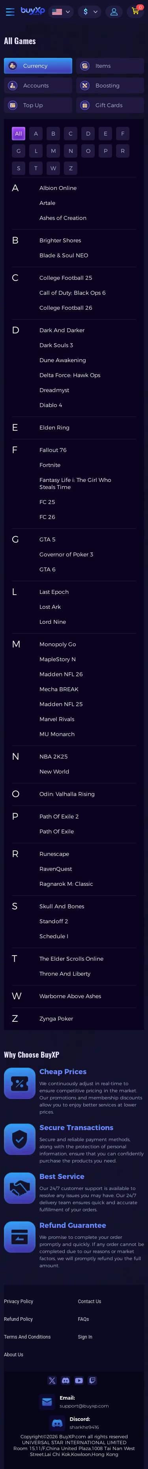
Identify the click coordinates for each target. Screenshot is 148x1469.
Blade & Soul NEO (63, 255)
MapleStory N (57, 659)
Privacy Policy (18, 1301)
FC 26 (47, 517)
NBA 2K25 (53, 756)
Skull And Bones (61, 906)
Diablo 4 (50, 405)
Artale (47, 202)
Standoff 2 (53, 921)
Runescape (54, 853)
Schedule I (53, 936)
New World (54, 771)
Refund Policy (18, 1319)
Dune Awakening (62, 360)
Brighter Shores (60, 240)
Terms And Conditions (27, 1337)
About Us (13, 1354)
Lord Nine (52, 621)
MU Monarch (57, 734)
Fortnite (49, 465)
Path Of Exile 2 (59, 816)
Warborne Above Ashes (70, 996)
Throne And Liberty (64, 973)
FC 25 (47, 502)
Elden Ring (54, 427)
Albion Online (58, 188)
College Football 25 (65, 277)
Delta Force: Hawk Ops (69, 375)
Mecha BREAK (59, 689)
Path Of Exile (56, 831)
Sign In (85, 1337)
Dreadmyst (54, 390)
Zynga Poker (56, 1018)
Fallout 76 (53, 450)
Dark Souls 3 (56, 345)
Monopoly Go (57, 644)
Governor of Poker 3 (66, 554)
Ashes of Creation (62, 217)
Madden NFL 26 (61, 674)
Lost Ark (50, 606)
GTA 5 (47, 539)
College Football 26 (65, 307)
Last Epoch (54, 591)
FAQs (83, 1319)
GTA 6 (47, 569)
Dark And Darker (61, 330)
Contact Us (89, 1301)
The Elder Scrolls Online (71, 958)
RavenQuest (55, 868)
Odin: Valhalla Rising (67, 794)
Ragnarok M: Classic (66, 883)
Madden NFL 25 (61, 704)
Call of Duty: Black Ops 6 (72, 292)
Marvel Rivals (56, 719)
